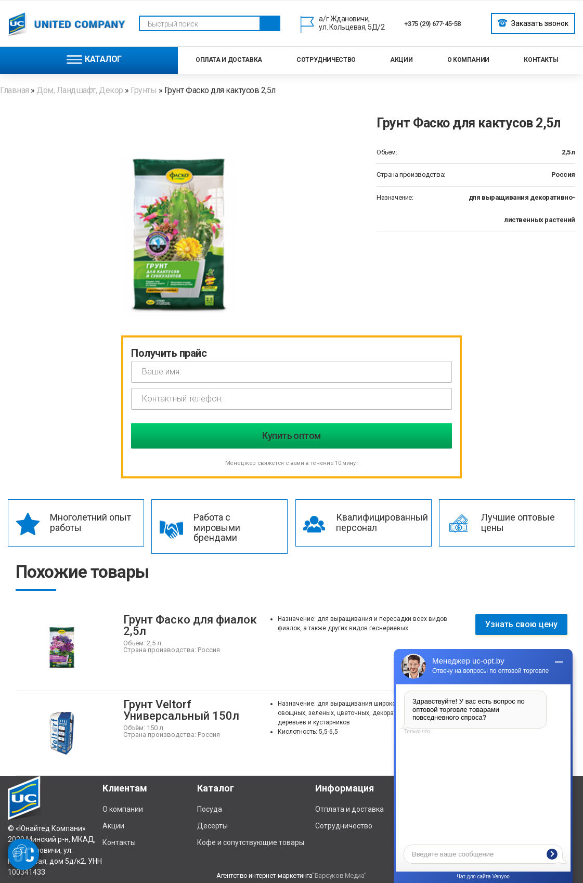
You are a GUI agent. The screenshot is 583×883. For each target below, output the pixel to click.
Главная (15, 90)
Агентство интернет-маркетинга (264, 875)
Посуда (209, 809)
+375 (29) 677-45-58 (432, 24)
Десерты (212, 826)
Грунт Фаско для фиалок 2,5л (190, 625)
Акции (401, 59)
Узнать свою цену (521, 624)
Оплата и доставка (229, 59)
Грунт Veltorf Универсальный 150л (181, 710)
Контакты (541, 59)
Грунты (144, 90)
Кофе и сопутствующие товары (250, 842)
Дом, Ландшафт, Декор (79, 90)
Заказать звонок (533, 23)
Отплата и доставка (349, 809)
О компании (468, 59)
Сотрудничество (326, 59)
